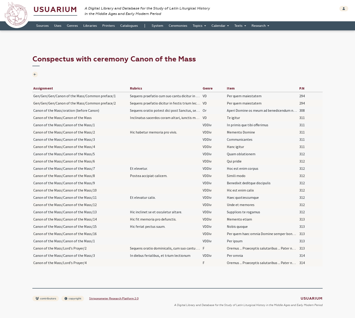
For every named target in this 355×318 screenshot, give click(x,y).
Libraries (90, 26)
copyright (73, 298)
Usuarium (55, 9)
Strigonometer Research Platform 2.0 (114, 298)
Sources (42, 26)
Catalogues (129, 26)
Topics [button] (198, 26)
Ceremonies (178, 26)
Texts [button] (238, 26)
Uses (57, 26)
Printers (108, 26)
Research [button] (259, 26)
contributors (46, 298)
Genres (72, 26)
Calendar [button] (218, 26)
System (157, 26)
